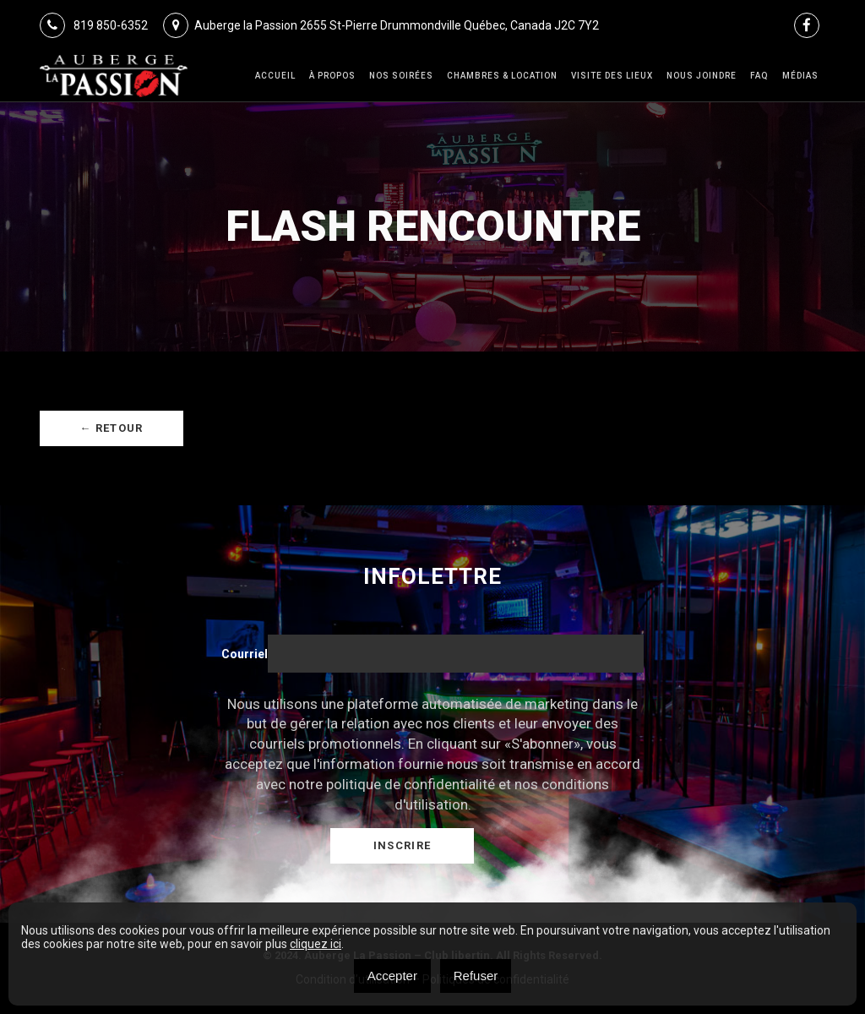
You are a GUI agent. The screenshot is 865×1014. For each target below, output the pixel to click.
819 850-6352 (94, 25)
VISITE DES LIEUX (612, 75)
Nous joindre (701, 75)
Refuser (476, 975)
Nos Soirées (401, 75)
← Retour (111, 428)
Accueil (275, 75)
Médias (800, 75)
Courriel (244, 654)
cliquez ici (315, 944)
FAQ (759, 75)
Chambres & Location (502, 75)
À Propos (332, 75)
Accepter (392, 975)
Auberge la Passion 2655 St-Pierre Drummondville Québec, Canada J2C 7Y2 (381, 25)
